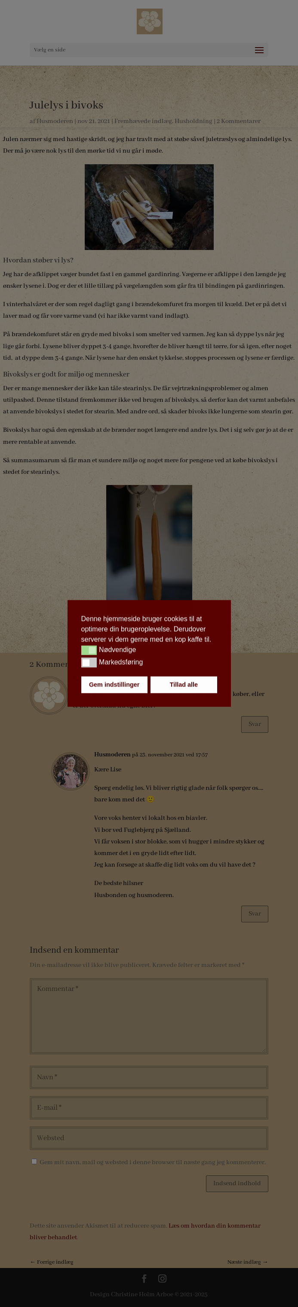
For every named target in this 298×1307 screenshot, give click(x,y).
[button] (89, 650)
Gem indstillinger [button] (114, 684)
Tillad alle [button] (184, 684)
